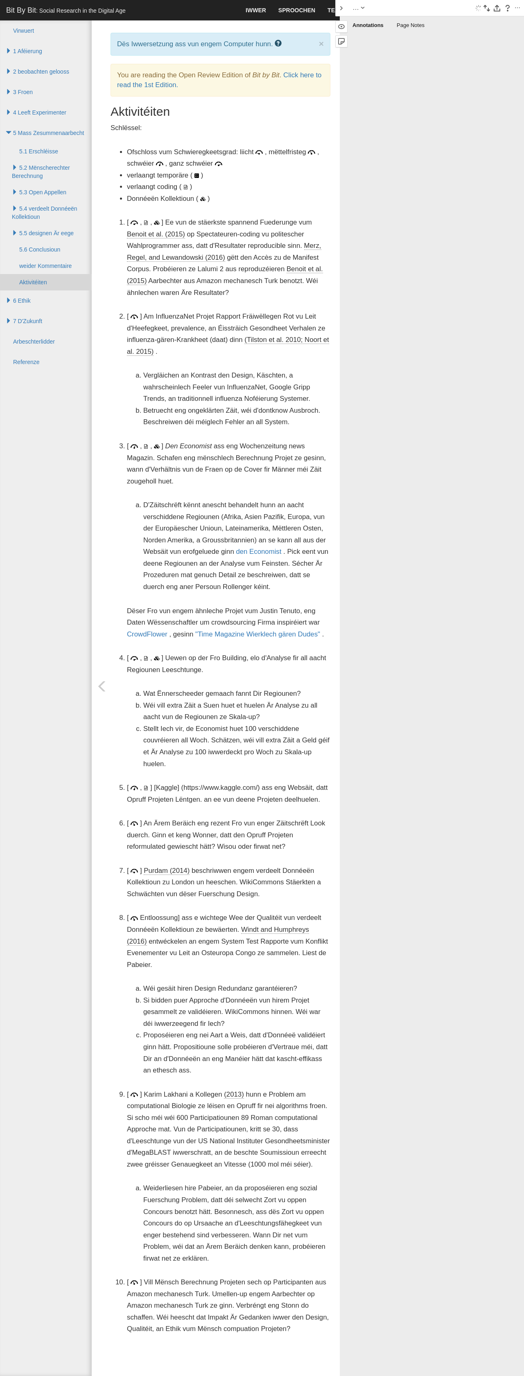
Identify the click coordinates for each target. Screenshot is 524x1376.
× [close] (321, 43)
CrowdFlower (147, 634)
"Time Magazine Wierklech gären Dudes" (257, 634)
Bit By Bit (66, 10)
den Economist (258, 551)
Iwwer (256, 10)
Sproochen (296, 10)
